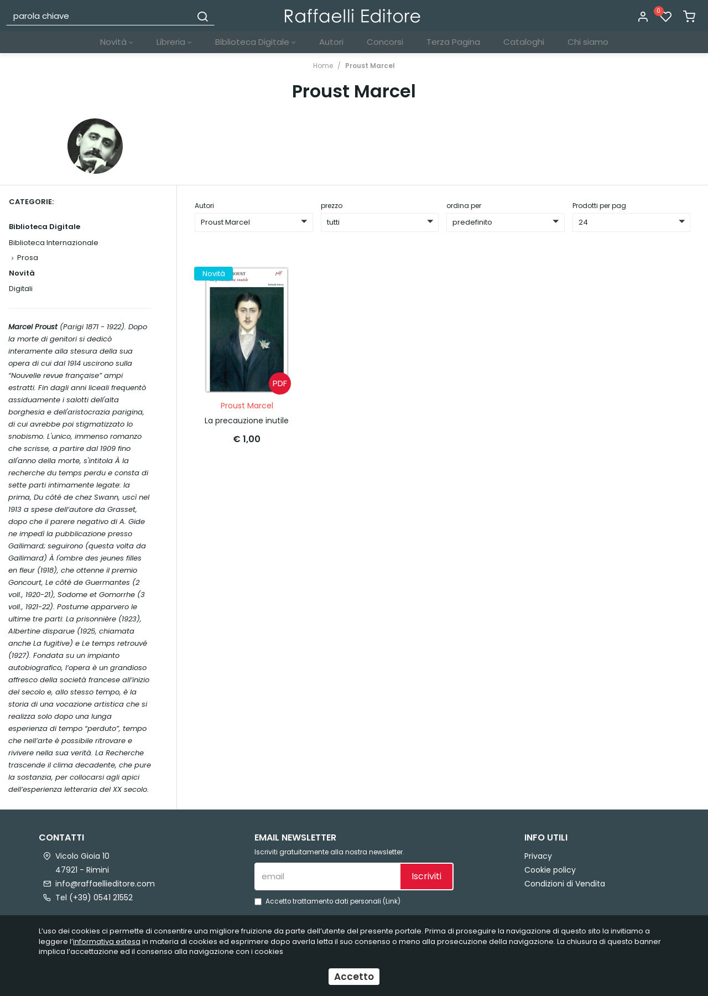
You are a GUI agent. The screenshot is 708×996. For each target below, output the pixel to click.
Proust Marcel (370, 65)
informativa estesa (106, 941)
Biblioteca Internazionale (53, 242)
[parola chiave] (99, 15)
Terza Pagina (453, 42)
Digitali (21, 288)
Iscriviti (426, 876)
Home (323, 65)
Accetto (354, 976)
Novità (116, 42)
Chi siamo (588, 42)
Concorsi (385, 42)
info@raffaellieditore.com (105, 883)
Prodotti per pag (599, 205)
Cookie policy (550, 869)
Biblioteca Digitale (255, 42)
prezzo (331, 205)
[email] (326, 876)
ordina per (463, 205)
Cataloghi (523, 42)
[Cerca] (202, 15)
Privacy (538, 856)
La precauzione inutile (247, 420)
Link (392, 901)
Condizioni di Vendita (564, 883)
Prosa (27, 257)
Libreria (174, 42)
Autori (331, 42)
